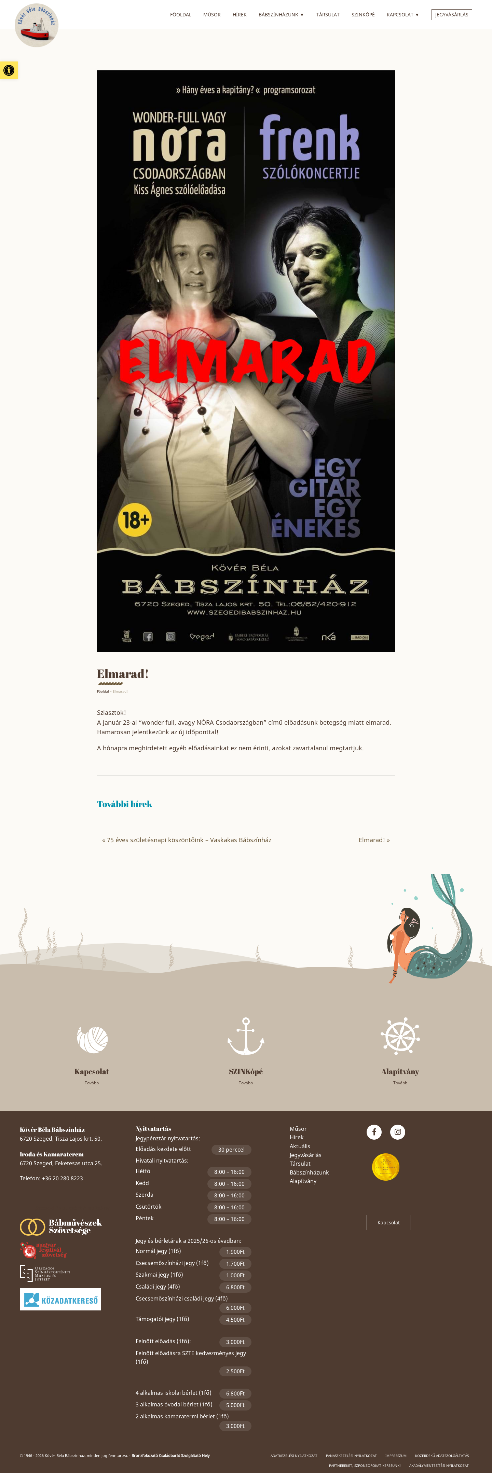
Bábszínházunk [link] (281, 14)
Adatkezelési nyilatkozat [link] (294, 1455)
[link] (9, 70)
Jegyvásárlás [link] (451, 14)
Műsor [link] (212, 14)
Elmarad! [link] (372, 840)
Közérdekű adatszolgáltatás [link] (442, 1455)
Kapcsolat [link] (403, 14)
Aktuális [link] (300, 1146)
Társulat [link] (328, 14)
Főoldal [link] (180, 14)
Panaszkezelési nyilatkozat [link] (351, 1455)
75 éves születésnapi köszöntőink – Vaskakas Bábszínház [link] (189, 840)
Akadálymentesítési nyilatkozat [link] (439, 1465)
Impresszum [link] (396, 1455)
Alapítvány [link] (303, 1181)
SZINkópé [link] (363, 14)
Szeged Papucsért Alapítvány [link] (72, 1208)
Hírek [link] (240, 14)
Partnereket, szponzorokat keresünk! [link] (365, 1465)
